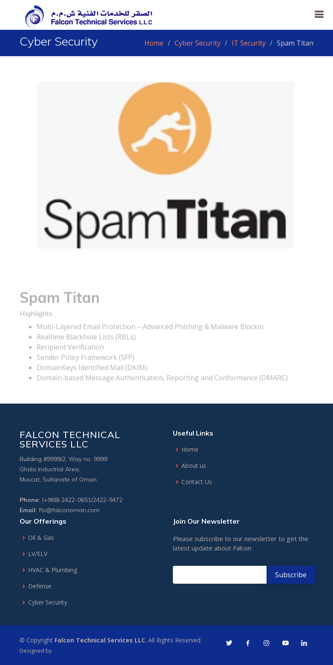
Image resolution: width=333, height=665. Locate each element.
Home (154, 43)
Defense (40, 586)
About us (193, 466)
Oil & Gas (41, 538)
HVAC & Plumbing (52, 570)
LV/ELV (37, 554)
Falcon (61, 650)
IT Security (249, 43)
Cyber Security (198, 43)
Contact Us (196, 482)
